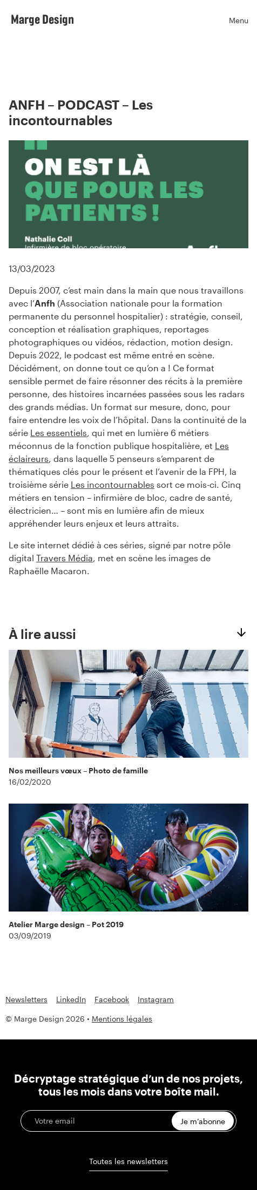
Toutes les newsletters (128, 1161)
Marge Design (42, 18)
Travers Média (64, 558)
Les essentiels (58, 432)
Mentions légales (122, 1018)
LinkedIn (71, 999)
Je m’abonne (202, 1121)
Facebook (111, 999)
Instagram (156, 999)
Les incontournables (112, 484)
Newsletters (26, 999)
